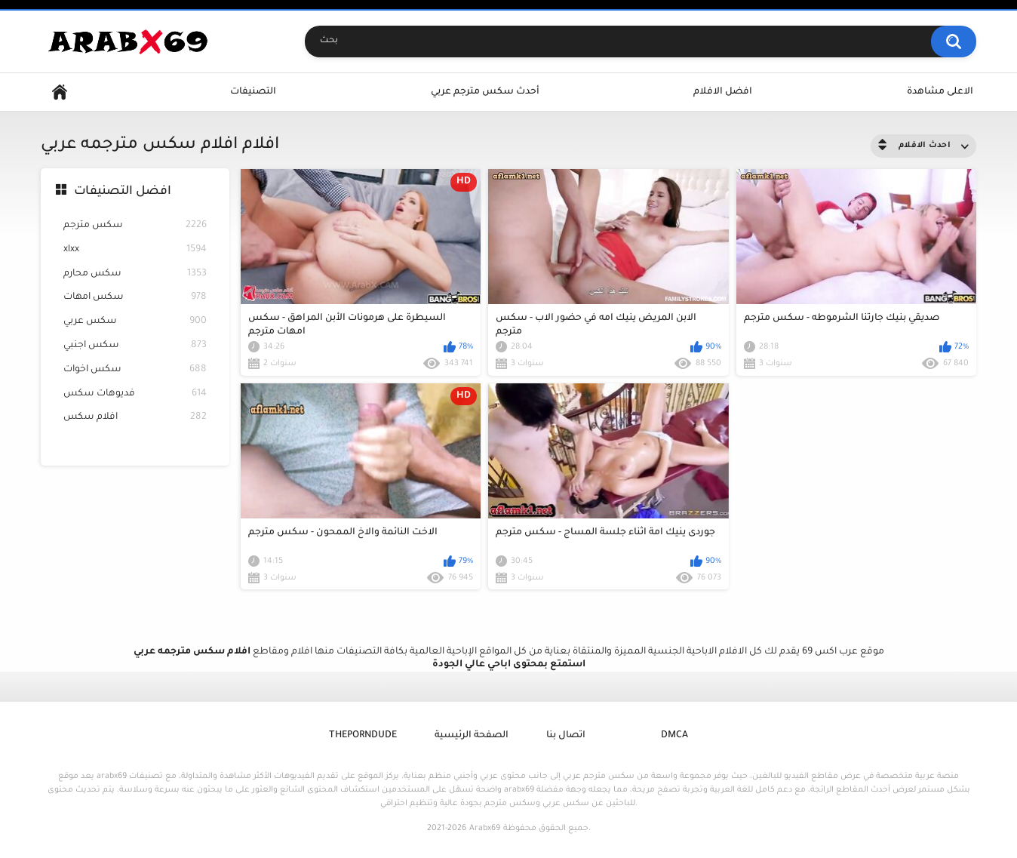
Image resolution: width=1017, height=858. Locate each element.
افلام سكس (135, 417)
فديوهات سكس (135, 394)
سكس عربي (135, 321)
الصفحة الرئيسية (471, 735)
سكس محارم (135, 274)
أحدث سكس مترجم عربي (485, 92)
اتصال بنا (565, 735)
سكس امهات (135, 297)
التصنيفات (253, 92)
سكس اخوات (135, 370)
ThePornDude (363, 735)
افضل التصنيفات (122, 191)
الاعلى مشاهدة (940, 92)
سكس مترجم (135, 226)
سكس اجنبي (135, 346)
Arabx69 (484, 828)
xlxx (135, 250)
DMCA (674, 735)
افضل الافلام (722, 92)
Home (59, 92)
